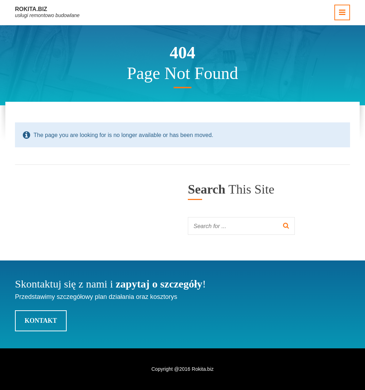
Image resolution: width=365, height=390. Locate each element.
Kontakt (41, 320)
